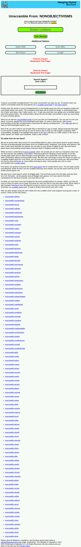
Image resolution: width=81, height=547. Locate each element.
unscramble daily (11, 456)
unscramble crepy (11, 220)
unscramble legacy (12, 360)
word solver (37, 167)
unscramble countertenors (15, 340)
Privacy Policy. (25, 546)
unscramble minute (12, 488)
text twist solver (61, 105)
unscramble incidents (13, 240)
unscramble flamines (13, 248)
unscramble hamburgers (14, 280)
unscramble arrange (12, 392)
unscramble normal (12, 380)
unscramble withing (12, 197)
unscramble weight (12, 428)
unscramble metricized (13, 212)
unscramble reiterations (14, 292)
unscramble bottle (11, 420)
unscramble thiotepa (12, 324)
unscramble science (12, 412)
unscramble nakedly (12, 209)
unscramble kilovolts (12, 260)
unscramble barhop (12, 276)
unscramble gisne (11, 536)
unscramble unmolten (13, 224)
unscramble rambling (13, 284)
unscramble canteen (12, 524)
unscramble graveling (13, 320)
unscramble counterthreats (15, 348)
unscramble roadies (12, 300)
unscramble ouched (12, 344)
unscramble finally (12, 484)
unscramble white (11, 404)
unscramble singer (12, 444)
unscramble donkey (12, 468)
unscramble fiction (12, 448)
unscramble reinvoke (13, 316)
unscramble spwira (12, 464)
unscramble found (11, 416)
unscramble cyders (12, 228)
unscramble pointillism (13, 312)
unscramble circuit (12, 436)
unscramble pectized (13, 272)
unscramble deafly (12, 256)
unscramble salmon (12, 500)
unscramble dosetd (12, 492)
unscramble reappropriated (15, 296)
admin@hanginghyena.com (11, 542)
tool (44, 132)
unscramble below (12, 480)
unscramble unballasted (14, 304)
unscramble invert (11, 520)
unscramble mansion (13, 476)
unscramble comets (12, 516)
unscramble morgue (12, 508)
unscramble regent (12, 376)
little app (69, 123)
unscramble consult (12, 236)
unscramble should (12, 432)
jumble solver (20, 163)
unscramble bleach (12, 388)
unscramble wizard (12, 368)
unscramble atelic (11, 352)
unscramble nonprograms (14, 332)
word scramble (29, 152)
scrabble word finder (45, 105)
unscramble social (12, 308)
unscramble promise (12, 440)
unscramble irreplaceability (15, 328)
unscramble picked (12, 460)
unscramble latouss (12, 424)
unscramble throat (12, 532)
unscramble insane (12, 364)
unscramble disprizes (13, 268)
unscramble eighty (12, 528)
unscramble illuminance (14, 288)
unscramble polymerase (14, 264)
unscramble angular (12, 408)
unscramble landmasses (14, 216)
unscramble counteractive (14, 201)
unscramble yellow (12, 496)
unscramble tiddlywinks (13, 252)
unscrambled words (24, 119)
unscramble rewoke (12, 336)
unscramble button (12, 400)
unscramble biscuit (12, 205)
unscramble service (12, 384)
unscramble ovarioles (13, 232)
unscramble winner (12, 452)
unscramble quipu (11, 244)
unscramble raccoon (12, 372)
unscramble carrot (12, 504)
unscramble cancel (12, 396)
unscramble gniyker (12, 512)
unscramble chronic (12, 472)
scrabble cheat (17, 187)
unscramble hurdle (12, 356)
